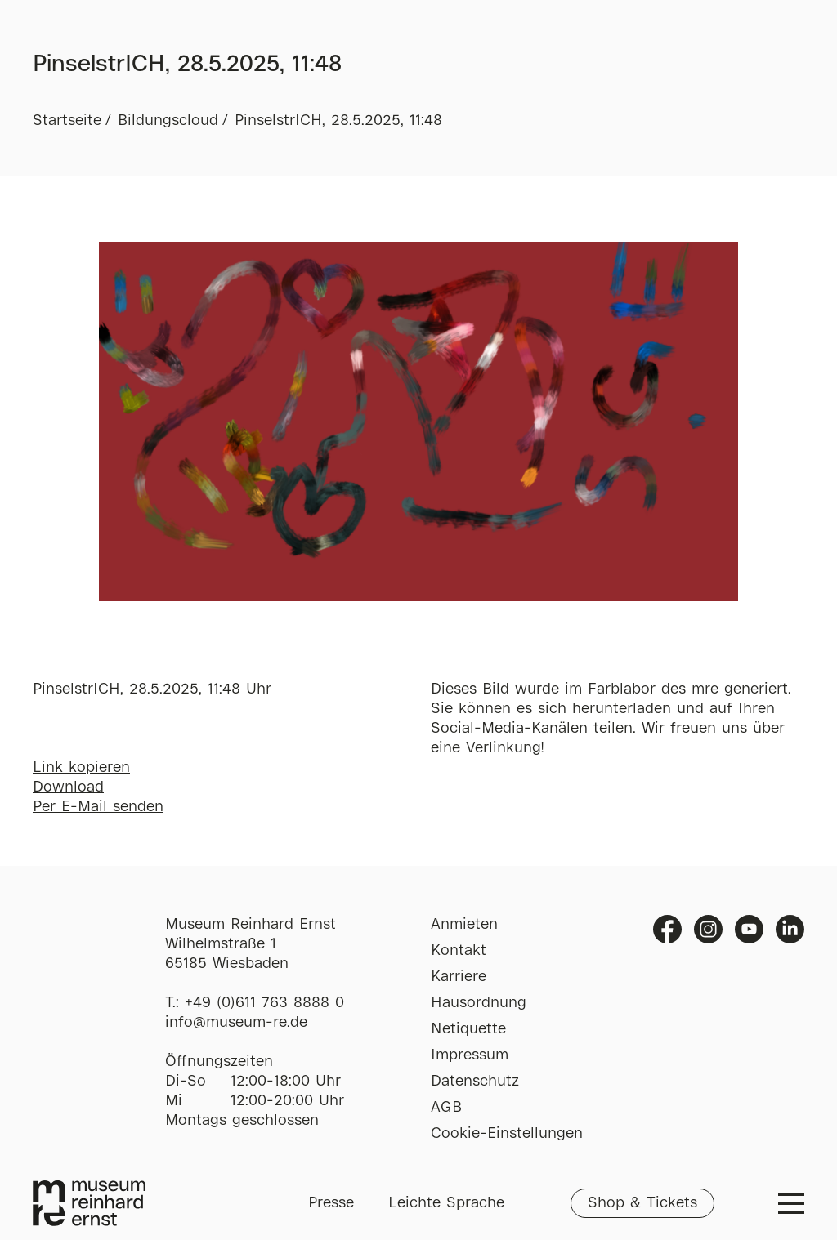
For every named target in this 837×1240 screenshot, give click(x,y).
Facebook (667, 929)
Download (68, 787)
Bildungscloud (168, 120)
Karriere (458, 977)
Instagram (708, 929)
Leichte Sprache (446, 1203)
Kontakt (458, 950)
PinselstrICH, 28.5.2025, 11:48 (338, 120)
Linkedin (790, 929)
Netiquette (468, 1029)
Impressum (469, 1055)
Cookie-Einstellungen (507, 1133)
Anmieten (464, 924)
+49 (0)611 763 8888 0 (264, 1003)
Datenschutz (475, 1081)
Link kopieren (81, 767)
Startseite (67, 120)
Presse (331, 1203)
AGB (446, 1107)
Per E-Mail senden (98, 807)
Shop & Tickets (642, 1203)
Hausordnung (478, 1003)
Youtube (749, 929)
